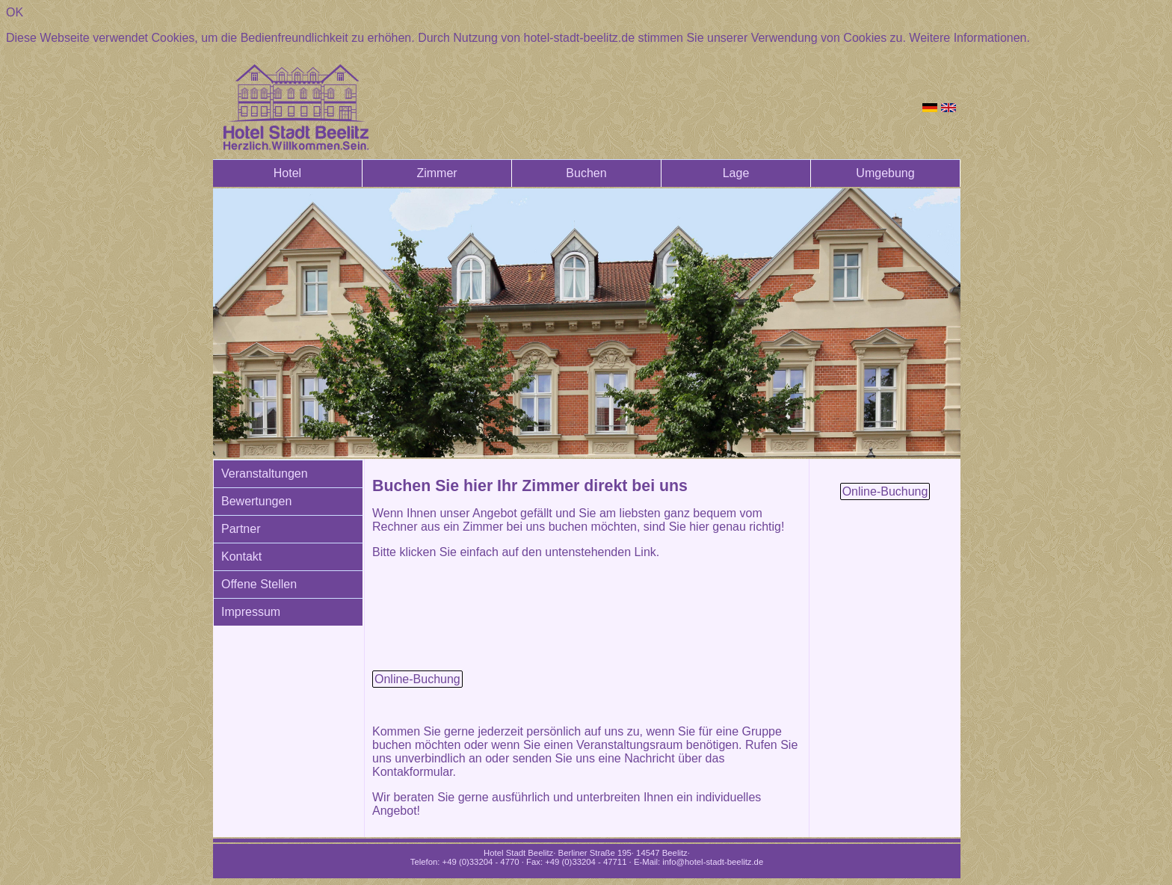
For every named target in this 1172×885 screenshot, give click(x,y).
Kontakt (241, 556)
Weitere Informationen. (969, 37)
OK (14, 12)
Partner (240, 528)
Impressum (250, 611)
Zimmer (436, 173)
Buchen (586, 173)
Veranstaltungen (264, 473)
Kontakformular (412, 771)
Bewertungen (256, 501)
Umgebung (885, 173)
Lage (736, 173)
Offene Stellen (259, 584)
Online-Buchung (417, 679)
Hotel (287, 173)
